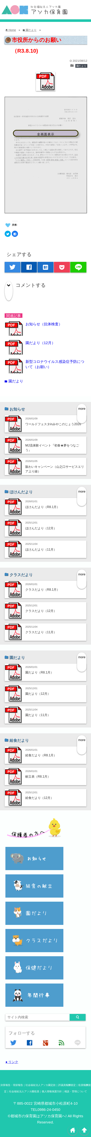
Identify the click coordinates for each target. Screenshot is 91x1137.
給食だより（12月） (39, 797)
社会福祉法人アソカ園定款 (41, 1085)
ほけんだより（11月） (41, 549)
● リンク (11, 1062)
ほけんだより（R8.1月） (42, 507)
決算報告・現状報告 (11, 1085)
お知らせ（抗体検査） (44, 324)
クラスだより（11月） (41, 632)
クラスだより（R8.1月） (42, 589)
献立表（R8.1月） (37, 776)
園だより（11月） (37, 715)
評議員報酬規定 (67, 1085)
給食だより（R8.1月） (41, 755)
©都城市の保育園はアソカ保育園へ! (37, 1116)
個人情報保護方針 (52, 1091)
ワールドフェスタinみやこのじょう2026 (53, 424)
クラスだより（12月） (41, 611)
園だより (81, 65)
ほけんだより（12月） (41, 528)
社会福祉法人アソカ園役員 (24, 1091)
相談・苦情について (75, 1091)
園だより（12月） (40, 343)
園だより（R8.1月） (39, 672)
